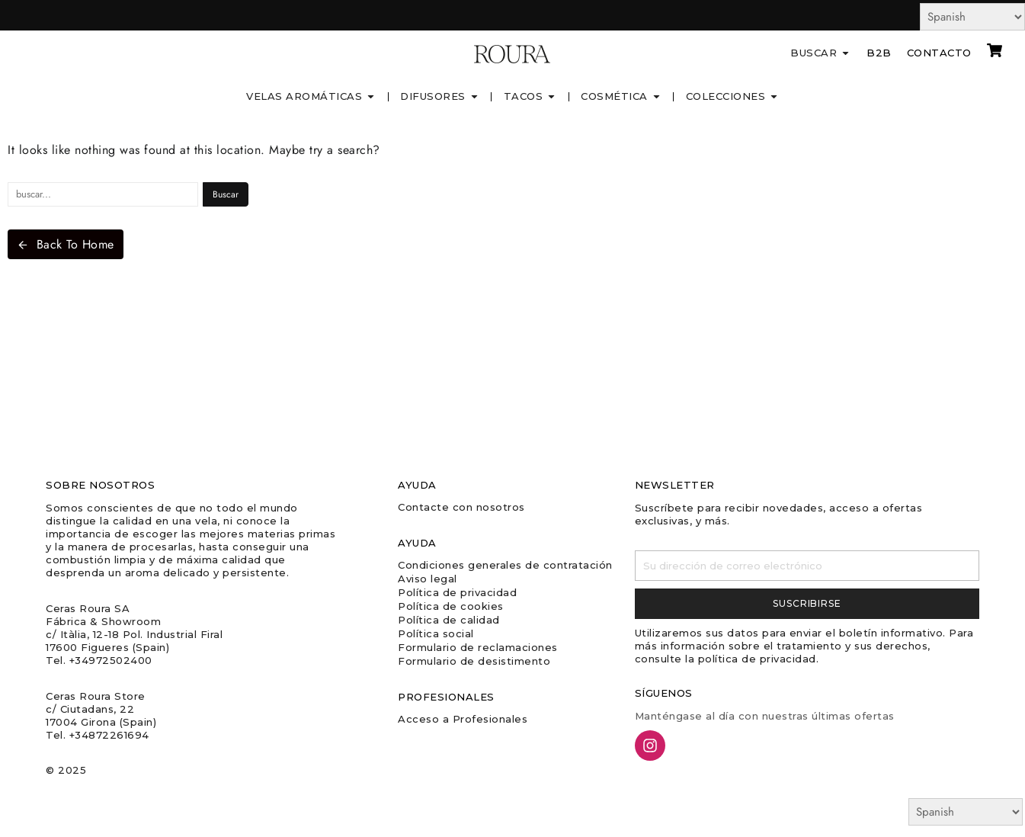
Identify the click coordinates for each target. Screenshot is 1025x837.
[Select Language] (972, 16)
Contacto (939, 52)
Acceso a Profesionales (462, 719)
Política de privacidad (457, 592)
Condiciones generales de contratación (505, 565)
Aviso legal (427, 578)
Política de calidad (449, 620)
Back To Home (65, 244)
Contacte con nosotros (461, 507)
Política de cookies (451, 606)
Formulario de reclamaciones (478, 647)
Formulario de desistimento (474, 661)
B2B (879, 52)
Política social (436, 633)
